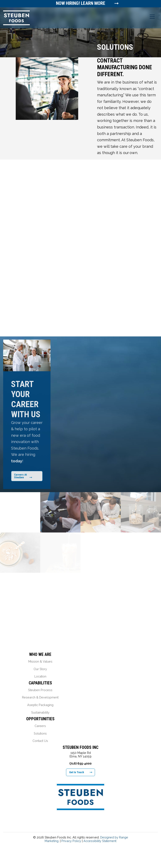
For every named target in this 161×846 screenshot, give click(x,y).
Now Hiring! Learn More (80, 3)
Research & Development (40, 697)
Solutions (40, 733)
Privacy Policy (71, 841)
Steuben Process (40, 690)
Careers (40, 726)
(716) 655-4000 (80, 763)
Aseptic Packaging (40, 705)
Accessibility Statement (99, 841)
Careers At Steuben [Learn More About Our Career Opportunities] (23, 476)
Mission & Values (40, 661)
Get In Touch (80, 772)
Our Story (40, 669)
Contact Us (40, 741)
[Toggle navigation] (152, 17)
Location (40, 676)
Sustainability (40, 712)
